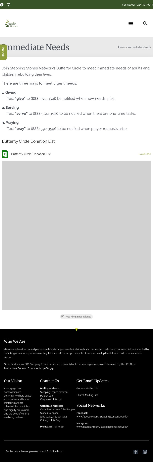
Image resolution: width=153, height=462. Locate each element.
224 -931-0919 (56, 426)
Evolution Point (54, 451)
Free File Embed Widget (76, 316)
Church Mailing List (87, 395)
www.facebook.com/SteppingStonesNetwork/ (102, 416)
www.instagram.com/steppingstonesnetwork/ (102, 426)
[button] (131, 23)
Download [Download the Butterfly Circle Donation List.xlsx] (144, 153)
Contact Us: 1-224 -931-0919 (137, 4)
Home (121, 47)
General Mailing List (87, 388)
